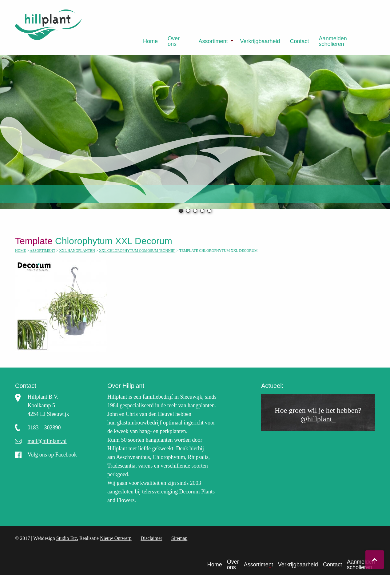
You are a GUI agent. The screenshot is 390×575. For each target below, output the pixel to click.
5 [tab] (209, 211)
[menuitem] (150, 41)
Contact (299, 41)
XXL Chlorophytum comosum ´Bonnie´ (137, 250)
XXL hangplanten (77, 250)
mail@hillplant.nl (47, 441)
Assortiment (213, 41)
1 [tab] (181, 211)
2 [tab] (188, 211)
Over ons (174, 41)
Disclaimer (151, 538)
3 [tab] (195, 211)
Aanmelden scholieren (333, 41)
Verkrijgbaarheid (260, 41)
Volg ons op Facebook (52, 455)
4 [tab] (202, 211)
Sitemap (179, 538)
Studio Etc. (67, 538)
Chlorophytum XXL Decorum (96, 241)
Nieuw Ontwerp (116, 538)
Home (150, 41)
